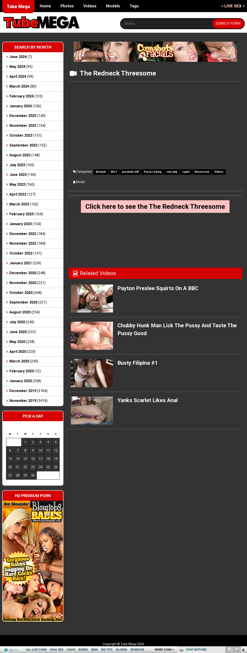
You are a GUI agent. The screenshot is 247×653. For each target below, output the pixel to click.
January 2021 (20, 263)
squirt (186, 171)
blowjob (101, 171)
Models (113, 6)
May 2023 (17, 184)
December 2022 (22, 234)
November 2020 (22, 283)
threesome (202, 171)
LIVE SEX (233, 6)
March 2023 (19, 204)
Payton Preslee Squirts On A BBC (157, 288)
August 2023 (19, 155)
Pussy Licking (152, 171)
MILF (114, 171)
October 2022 (20, 253)
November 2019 (22, 401)
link (243, 583)
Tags (134, 6)
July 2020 (17, 322)
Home (45, 6)
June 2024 (18, 57)
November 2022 (22, 243)
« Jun (9, 483)
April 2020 (17, 351)
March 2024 (19, 86)
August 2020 (19, 312)
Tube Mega (18, 6)
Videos (89, 6)
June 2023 (18, 174)
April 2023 (17, 194)
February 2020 (21, 371)
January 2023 (20, 224)
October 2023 (20, 135)
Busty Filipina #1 (137, 363)
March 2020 (19, 361)
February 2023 (21, 214)
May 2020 (17, 342)
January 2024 (20, 106)
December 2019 (22, 391)
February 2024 (21, 96)
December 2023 (22, 116)
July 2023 (17, 165)
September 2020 (23, 302)
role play (171, 171)
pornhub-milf (130, 171)
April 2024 (17, 76)
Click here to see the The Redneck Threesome (155, 206)
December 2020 (22, 273)
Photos (67, 6)
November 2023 (22, 125)
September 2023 (23, 145)
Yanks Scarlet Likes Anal (147, 400)
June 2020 (18, 332)
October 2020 (20, 293)
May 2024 (17, 67)
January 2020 (20, 381)
